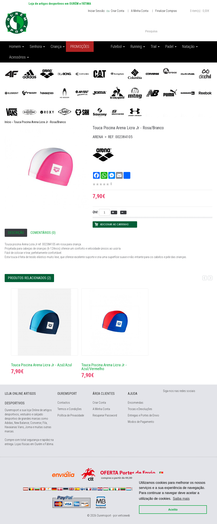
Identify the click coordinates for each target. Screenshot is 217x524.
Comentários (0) (43, 233)
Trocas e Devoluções (140, 409)
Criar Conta (117, 11)
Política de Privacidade (70, 415)
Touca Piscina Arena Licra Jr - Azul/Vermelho (104, 367)
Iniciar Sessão (96, 11)
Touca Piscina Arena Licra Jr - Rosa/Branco (40, 122)
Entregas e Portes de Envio (143, 415)
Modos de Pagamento (141, 421)
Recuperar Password (105, 415)
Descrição (16, 233)
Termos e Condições (69, 409)
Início (8, 122)
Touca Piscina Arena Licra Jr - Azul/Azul (41, 365)
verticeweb (124, 515)
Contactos (63, 402)
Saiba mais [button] (181, 498)
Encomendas (135, 402)
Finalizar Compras (166, 11)
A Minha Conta (139, 11)
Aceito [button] (173, 509)
